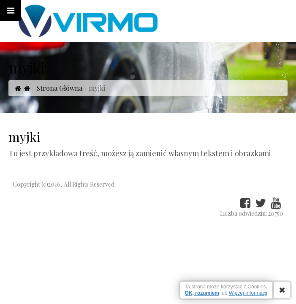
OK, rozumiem (202, 293)
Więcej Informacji (248, 293)
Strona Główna (53, 88)
